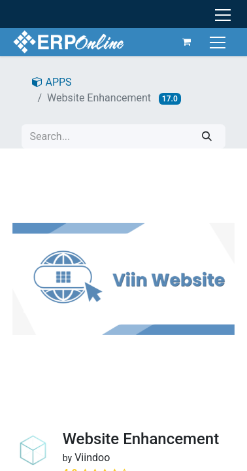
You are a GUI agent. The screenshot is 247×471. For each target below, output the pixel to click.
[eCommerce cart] (187, 42)
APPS (51, 82)
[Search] (206, 136)
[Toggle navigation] (219, 41)
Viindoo (92, 457)
